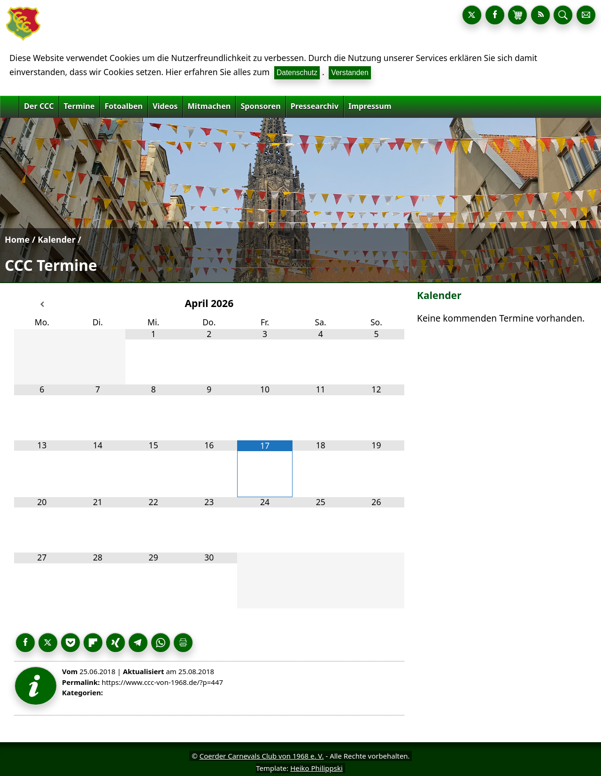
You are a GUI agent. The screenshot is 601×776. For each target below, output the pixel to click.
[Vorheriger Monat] (42, 304)
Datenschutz (297, 73)
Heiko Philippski (316, 768)
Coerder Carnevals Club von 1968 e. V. (262, 756)
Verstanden (349, 73)
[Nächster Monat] (376, 304)
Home (17, 239)
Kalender (57, 239)
